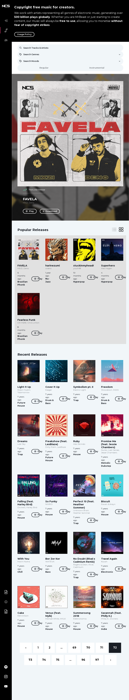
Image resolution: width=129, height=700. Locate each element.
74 (44, 659)
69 (74, 647)
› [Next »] (110, 659)
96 (83, 659)
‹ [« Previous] (25, 647)
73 (30, 659)
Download (50, 211)
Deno (31, 202)
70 (88, 647)
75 (57, 659)
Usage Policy (24, 34)
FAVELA (30, 199)
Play (30, 211)
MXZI (25, 202)
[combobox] (70, 54)
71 (101, 647)
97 (97, 659)
